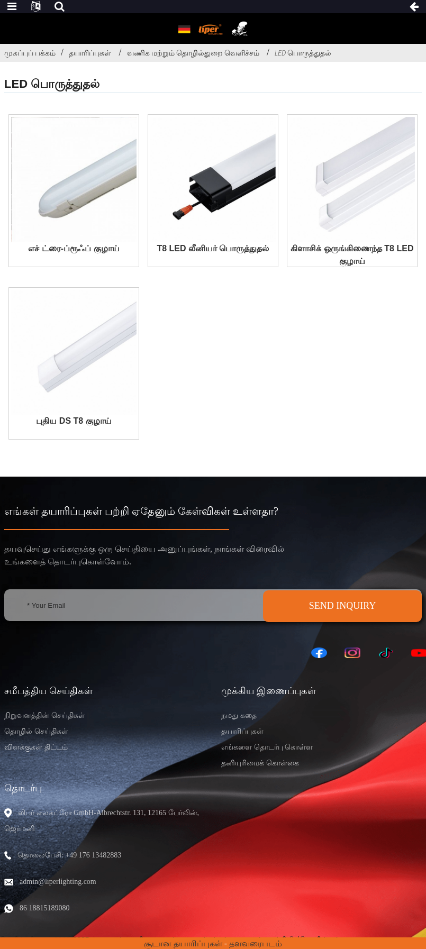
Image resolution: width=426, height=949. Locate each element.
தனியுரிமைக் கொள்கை (260, 763)
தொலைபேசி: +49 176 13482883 (69, 855)
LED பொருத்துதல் (303, 53)
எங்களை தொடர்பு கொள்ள (267, 747)
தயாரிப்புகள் (90, 53)
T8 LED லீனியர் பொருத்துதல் (213, 248)
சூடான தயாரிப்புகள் (183, 943)
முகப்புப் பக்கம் (30, 53)
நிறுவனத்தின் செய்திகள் (44, 715)
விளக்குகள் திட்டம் (36, 747)
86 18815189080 (45, 908)
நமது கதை (239, 715)
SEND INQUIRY (342, 605)
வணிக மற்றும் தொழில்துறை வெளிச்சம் (193, 53)
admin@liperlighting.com (58, 882)
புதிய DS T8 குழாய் (73, 420)
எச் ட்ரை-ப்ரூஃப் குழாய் (73, 248)
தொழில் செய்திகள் (36, 731)
